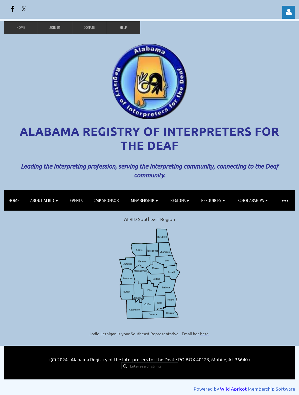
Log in (288, 12)
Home (21, 27)
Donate (89, 27)
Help (123, 27)
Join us (55, 27)
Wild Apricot (233, 388)
